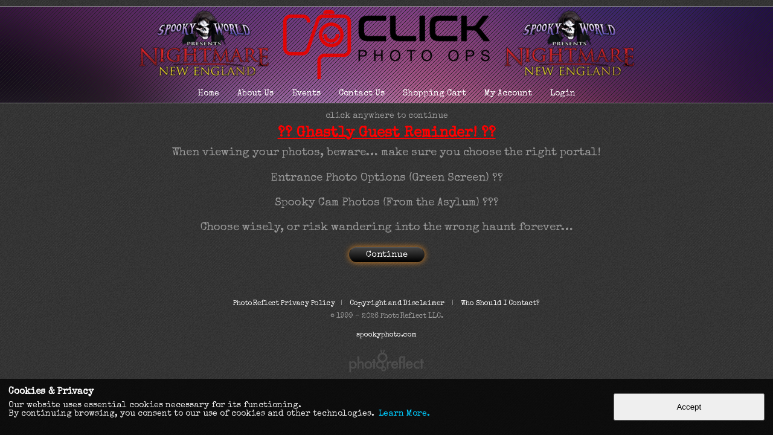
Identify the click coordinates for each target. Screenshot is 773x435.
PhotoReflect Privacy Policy (284, 304)
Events (306, 93)
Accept (688, 406)
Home (208, 93)
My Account (508, 93)
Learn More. (404, 414)
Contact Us (362, 93)
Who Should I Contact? (500, 304)
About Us (255, 93)
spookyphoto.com (386, 335)
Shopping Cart (434, 93)
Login (563, 93)
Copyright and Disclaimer (398, 304)
